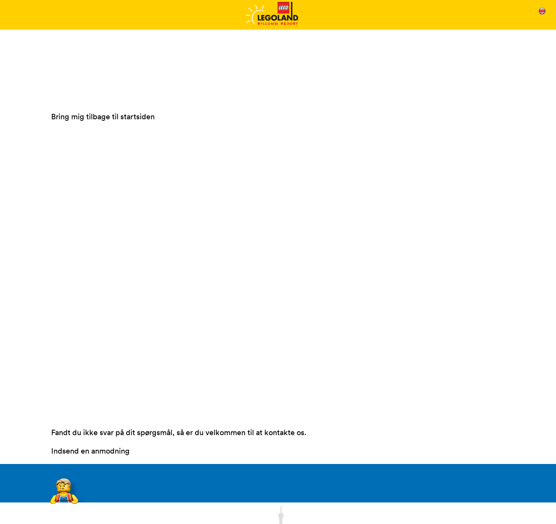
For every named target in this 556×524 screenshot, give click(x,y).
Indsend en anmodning (90, 451)
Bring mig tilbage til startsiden (103, 116)
